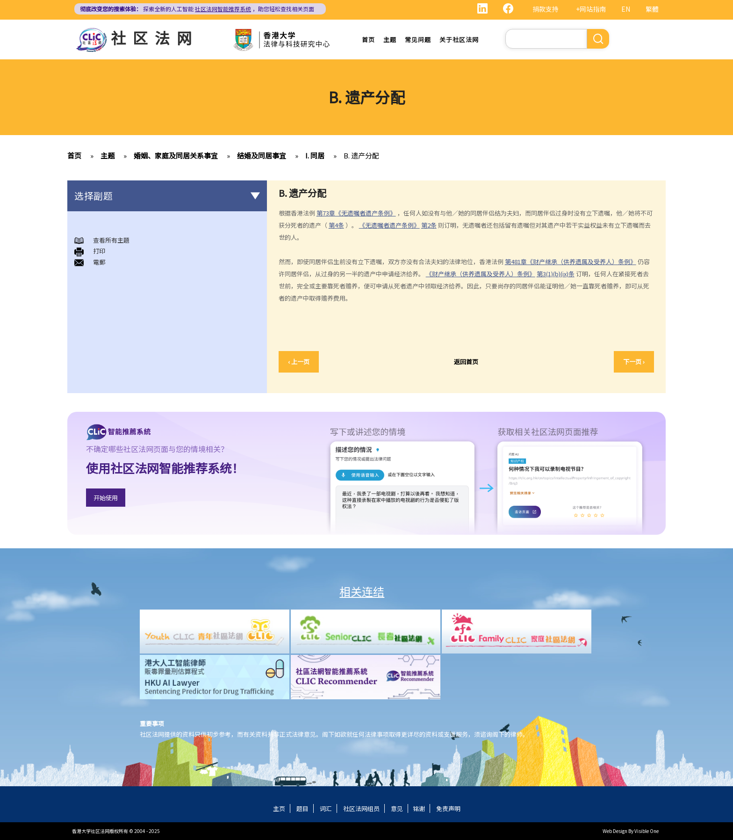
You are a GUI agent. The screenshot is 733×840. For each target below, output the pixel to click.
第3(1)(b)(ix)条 (556, 273)
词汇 (326, 808)
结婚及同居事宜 (261, 155)
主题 (389, 39)
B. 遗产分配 (361, 155)
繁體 (652, 9)
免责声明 (448, 808)
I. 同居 (314, 155)
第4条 (336, 225)
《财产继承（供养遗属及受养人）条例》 (480, 273)
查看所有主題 (111, 240)
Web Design (615, 830)
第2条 (429, 225)
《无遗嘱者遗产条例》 (389, 225)
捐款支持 (545, 9)
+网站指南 (591, 9)
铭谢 (419, 808)
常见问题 (418, 39)
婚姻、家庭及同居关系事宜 (176, 155)
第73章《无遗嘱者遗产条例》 (356, 212)
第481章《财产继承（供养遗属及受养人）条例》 (570, 261)
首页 (368, 39)
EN (625, 9)
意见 (397, 808)
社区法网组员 (361, 808)
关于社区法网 (459, 39)
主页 (279, 808)
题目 (302, 808)
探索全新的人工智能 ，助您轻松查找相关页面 (197, 9)
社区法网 (155, 37)
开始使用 (105, 497)
